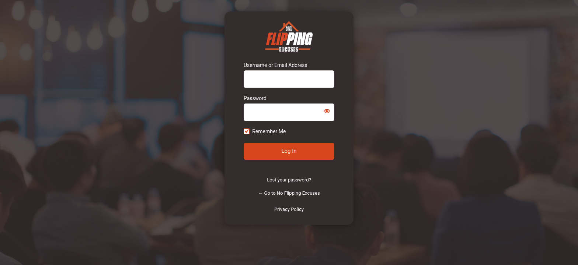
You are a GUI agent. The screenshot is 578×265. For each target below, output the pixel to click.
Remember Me (269, 131)
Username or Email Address (275, 65)
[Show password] (327, 110)
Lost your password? (289, 180)
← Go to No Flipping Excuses (289, 193)
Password (255, 98)
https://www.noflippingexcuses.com (289, 36)
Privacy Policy (289, 209)
